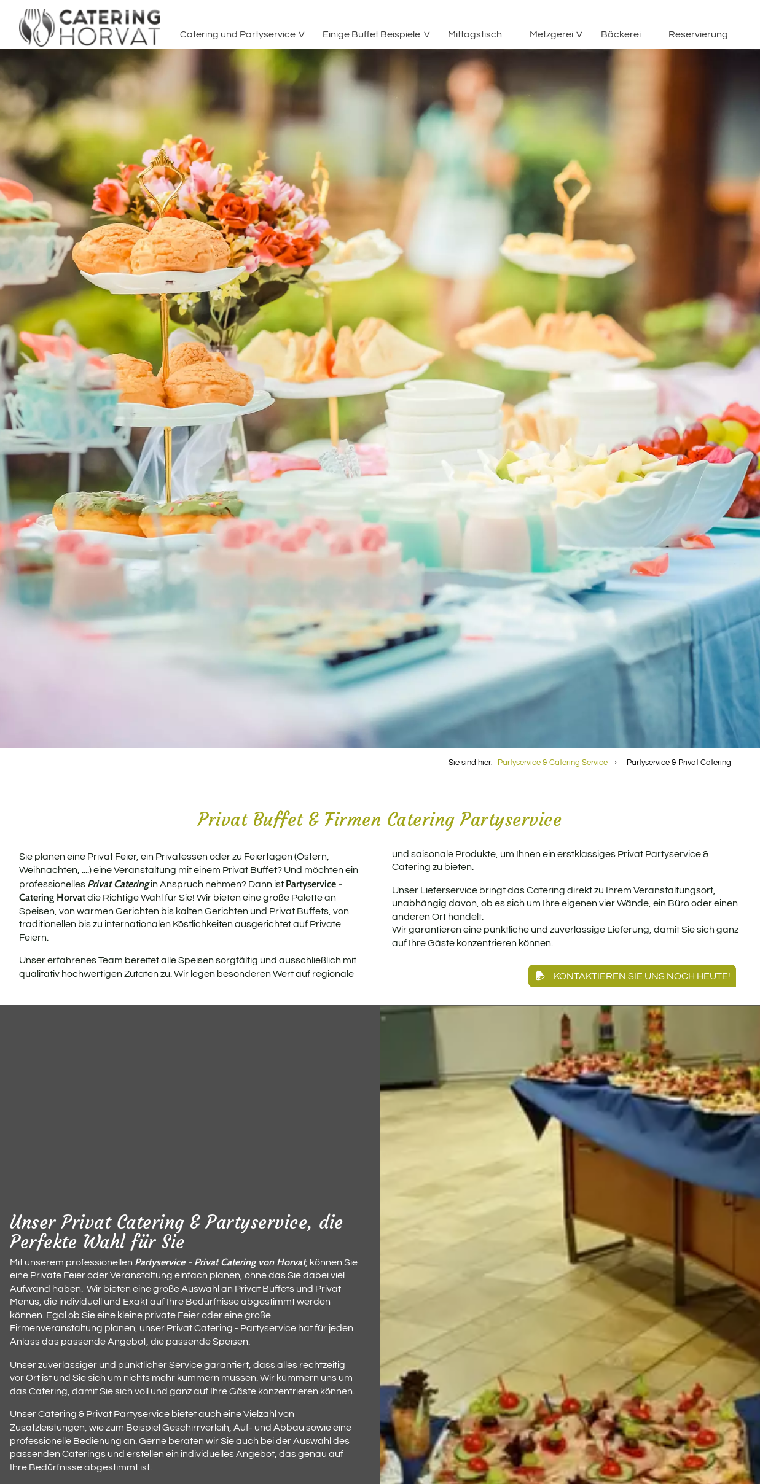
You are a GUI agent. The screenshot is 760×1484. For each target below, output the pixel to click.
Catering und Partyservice (238, 34)
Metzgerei (551, 34)
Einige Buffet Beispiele (371, 34)
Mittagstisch (475, 34)
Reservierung (698, 34)
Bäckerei (621, 34)
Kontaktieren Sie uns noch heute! (642, 976)
